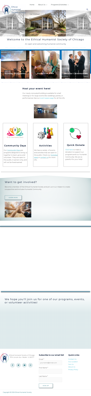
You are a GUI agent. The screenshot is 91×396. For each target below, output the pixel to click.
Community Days (13, 150)
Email (41, 359)
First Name (43, 368)
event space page (47, 98)
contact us (44, 157)
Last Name (43, 377)
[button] (44, 5)
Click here (69, 150)
